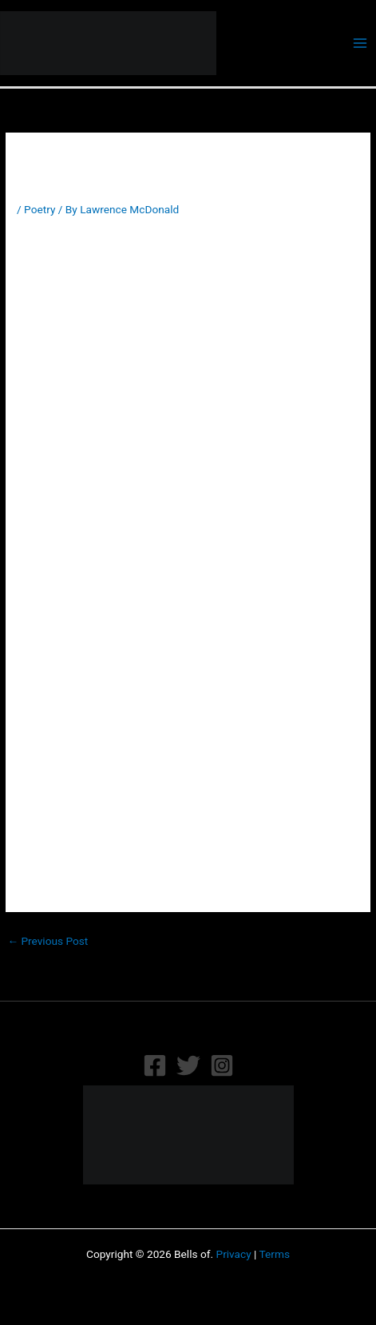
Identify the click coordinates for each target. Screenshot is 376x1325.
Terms (274, 1254)
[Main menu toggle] (360, 43)
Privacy (233, 1254)
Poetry (39, 209)
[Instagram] (222, 1065)
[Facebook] (155, 1065)
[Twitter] (188, 1065)
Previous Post (47, 940)
